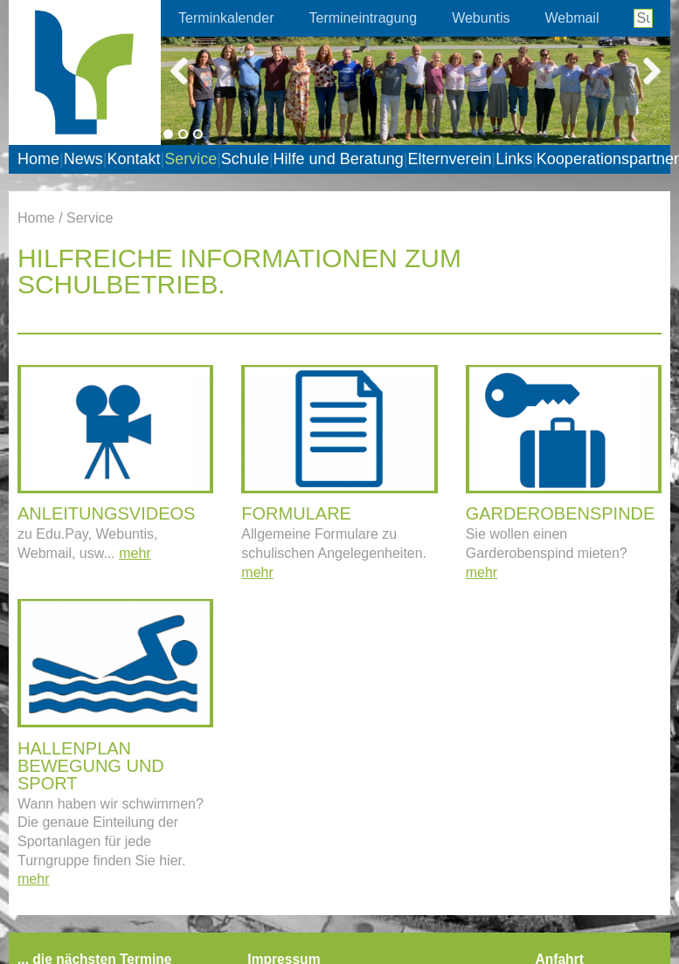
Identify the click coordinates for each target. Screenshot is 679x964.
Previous (187, 69)
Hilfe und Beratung (339, 159)
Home (38, 159)
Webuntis (480, 17)
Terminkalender (226, 17)
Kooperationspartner (608, 159)
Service (190, 159)
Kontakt (133, 159)
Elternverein (449, 159)
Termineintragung (363, 17)
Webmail (572, 17)
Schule (245, 159)
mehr (134, 553)
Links (513, 159)
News (83, 159)
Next (644, 69)
